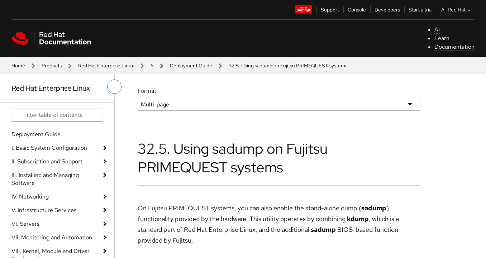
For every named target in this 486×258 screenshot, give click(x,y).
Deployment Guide (191, 65)
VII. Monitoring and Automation (51, 237)
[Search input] (57, 115)
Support (330, 9)
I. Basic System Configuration (49, 148)
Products (52, 65)
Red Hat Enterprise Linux (106, 65)
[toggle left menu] (114, 87)
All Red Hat (456, 9)
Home (18, 65)
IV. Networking (30, 196)
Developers (387, 9)
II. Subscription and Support (46, 161)
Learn (441, 38)
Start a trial (421, 9)
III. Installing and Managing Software (45, 179)
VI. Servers (25, 224)
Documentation (454, 47)
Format (147, 91)
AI (437, 29)
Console (357, 9)
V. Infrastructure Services (43, 210)
